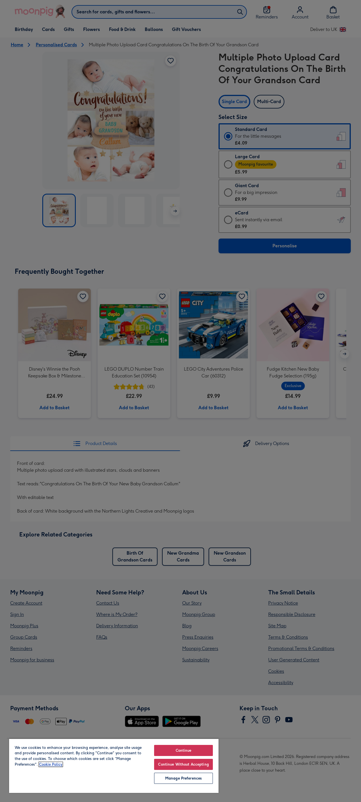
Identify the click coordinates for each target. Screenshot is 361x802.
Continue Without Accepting (183, 764)
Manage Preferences (183, 778)
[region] (114, 765)
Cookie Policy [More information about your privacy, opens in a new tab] (50, 764)
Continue (184, 750)
